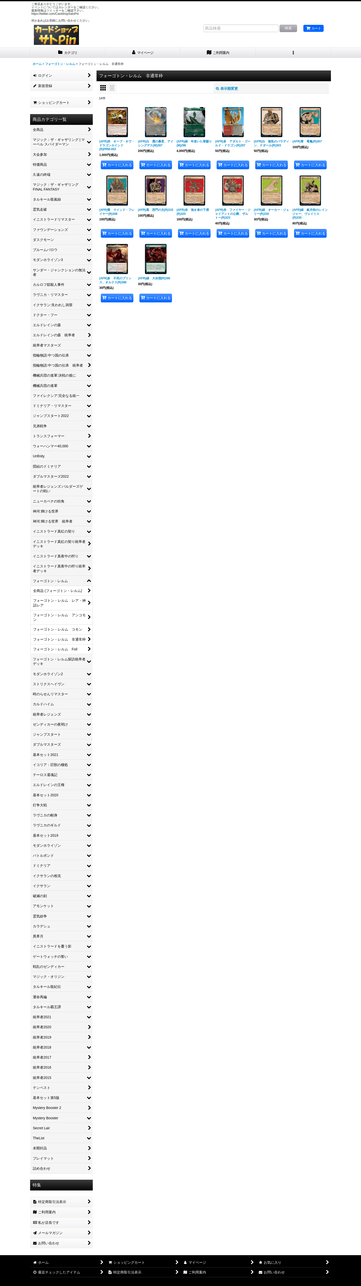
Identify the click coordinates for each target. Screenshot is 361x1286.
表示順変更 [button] (227, 89)
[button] (293, 53)
